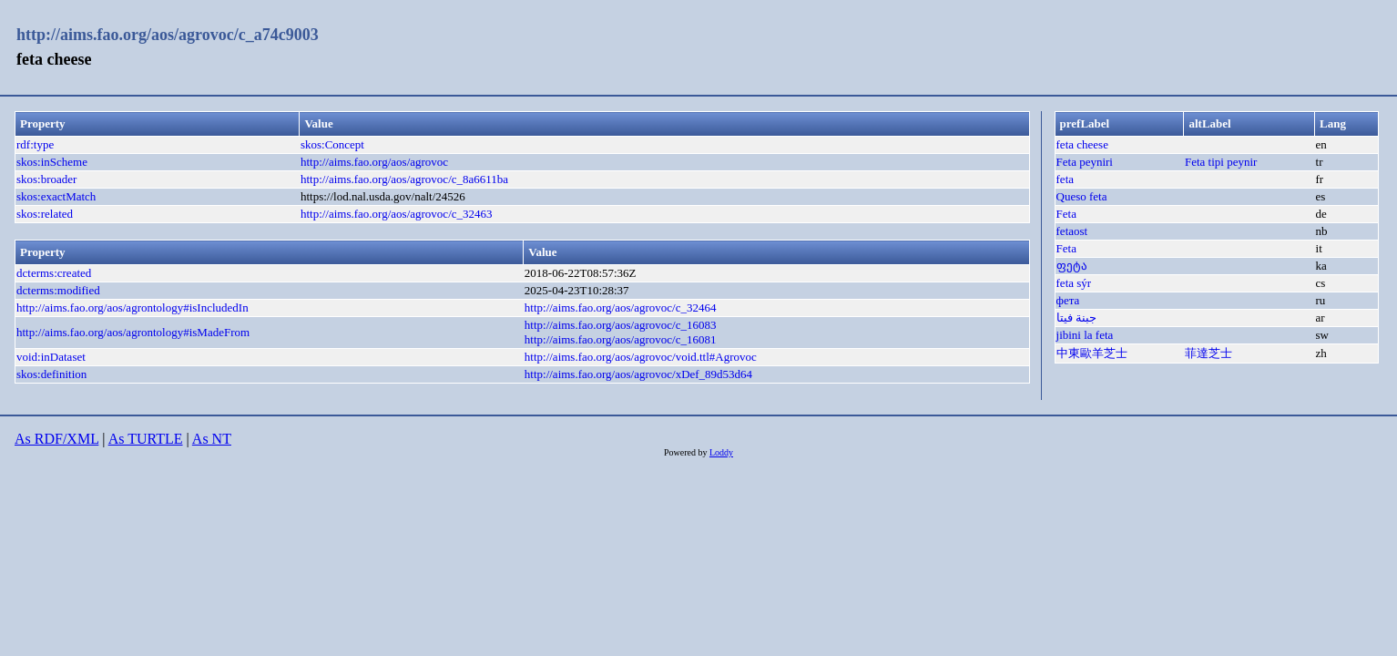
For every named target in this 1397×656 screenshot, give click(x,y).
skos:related (44, 213)
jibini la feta (1085, 335)
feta (1065, 179)
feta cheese (1082, 144)
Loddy (721, 452)
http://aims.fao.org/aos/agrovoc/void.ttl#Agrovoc (641, 357)
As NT (211, 438)
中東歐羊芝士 (1091, 353)
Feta (1066, 213)
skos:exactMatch (56, 196)
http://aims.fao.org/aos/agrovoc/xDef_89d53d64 (638, 374)
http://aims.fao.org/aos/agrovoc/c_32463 (397, 213)
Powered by (686, 452)
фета (1068, 300)
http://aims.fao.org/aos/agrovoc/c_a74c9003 (167, 35)
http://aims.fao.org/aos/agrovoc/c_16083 (621, 325)
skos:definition (51, 374)
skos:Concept (332, 144)
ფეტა (1071, 265)
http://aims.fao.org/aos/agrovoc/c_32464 (621, 307)
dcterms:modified (58, 290)
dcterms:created (53, 273)
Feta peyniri (1084, 162)
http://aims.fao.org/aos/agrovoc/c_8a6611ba (404, 179)
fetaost (1072, 231)
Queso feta (1081, 196)
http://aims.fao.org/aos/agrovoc (374, 162)
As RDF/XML (56, 438)
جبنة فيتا (1076, 317)
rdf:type (35, 144)
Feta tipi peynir (1221, 162)
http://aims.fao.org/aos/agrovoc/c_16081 (621, 339)
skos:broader (46, 179)
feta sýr (1074, 283)
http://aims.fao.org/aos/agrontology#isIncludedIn (132, 307)
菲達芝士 (1208, 353)
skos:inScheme (51, 162)
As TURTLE (145, 438)
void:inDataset (51, 357)
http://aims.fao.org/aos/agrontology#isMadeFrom (133, 332)
